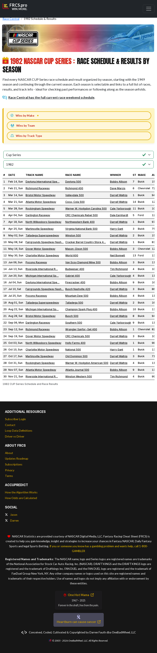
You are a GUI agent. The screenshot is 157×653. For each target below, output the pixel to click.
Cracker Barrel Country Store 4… (85, 242)
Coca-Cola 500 (75, 201)
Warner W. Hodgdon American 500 (86, 362)
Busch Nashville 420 (77, 289)
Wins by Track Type (26, 135)
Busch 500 (71, 316)
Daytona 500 (73, 181)
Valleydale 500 (74, 195)
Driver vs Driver (14, 436)
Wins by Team (23, 125)
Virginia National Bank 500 (81, 228)
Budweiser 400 (74, 269)
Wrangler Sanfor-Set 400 (81, 329)
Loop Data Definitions (18, 430)
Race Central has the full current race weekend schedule (48, 97)
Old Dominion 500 (76, 356)
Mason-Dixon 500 (76, 248)
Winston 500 (73, 235)
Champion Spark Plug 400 (81, 309)
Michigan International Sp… (42, 275)
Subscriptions (13, 464)
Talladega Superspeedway (42, 235)
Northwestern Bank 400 (80, 221)
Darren (12, 520)
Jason (11, 514)
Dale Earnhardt (119, 215)
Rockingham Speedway (40, 208)
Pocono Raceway (36, 262)
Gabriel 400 (72, 275)
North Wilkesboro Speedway (43, 221)
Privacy (9, 470)
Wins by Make (22, 115)
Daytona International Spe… (42, 181)
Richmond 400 (74, 188)
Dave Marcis (117, 188)
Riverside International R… (42, 269)
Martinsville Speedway (40, 228)
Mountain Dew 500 (76, 295)
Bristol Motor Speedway (41, 195)
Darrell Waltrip (118, 195)
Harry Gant (116, 228)
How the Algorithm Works (21, 492)
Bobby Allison (118, 181)
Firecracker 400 (75, 282)
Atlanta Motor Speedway (41, 201)
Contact (10, 425)
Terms (9, 476)
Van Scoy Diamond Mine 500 (83, 262)
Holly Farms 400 (75, 342)
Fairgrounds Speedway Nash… (45, 242)
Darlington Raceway (38, 215)
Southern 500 (73, 322)
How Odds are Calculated (21, 498)
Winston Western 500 (78, 376)
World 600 (71, 255)
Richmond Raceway (38, 188)
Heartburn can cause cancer (78, 622)
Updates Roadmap (16, 458)
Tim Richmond (119, 269)
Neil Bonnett (117, 255)
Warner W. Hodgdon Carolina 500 (86, 208)
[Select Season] (78, 164)
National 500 (73, 349)
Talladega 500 (74, 302)
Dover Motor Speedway (40, 248)
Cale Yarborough (120, 208)
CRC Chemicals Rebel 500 (81, 215)
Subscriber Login (15, 419)
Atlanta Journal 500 (77, 369)
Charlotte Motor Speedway (42, 255)
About (9, 453)
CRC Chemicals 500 (77, 336)
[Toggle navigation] (149, 9)
